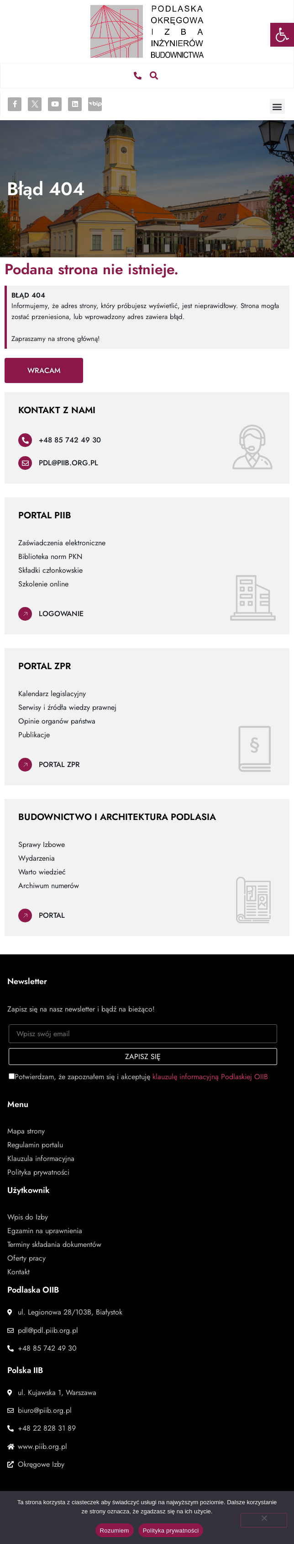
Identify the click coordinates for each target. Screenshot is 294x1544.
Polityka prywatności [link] (38, 1172)
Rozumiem (114, 1530)
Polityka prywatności (171, 1530)
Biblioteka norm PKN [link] (50, 556)
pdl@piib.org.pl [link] (68, 463)
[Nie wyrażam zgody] (264, 1520)
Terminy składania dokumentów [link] (54, 1244)
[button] (154, 75)
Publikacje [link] (34, 735)
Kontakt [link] (18, 1272)
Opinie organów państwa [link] (56, 721)
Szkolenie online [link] (43, 584)
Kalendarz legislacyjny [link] (52, 693)
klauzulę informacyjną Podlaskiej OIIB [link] (210, 1076)
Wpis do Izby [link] (27, 1217)
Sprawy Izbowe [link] (41, 844)
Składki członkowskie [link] (50, 570)
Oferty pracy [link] (26, 1258)
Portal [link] (52, 915)
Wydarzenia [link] (36, 858)
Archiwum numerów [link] (48, 885)
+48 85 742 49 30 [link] (70, 440)
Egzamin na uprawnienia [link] (44, 1230)
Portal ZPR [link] (59, 764)
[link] (282, 35)
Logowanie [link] (61, 613)
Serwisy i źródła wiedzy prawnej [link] (67, 707)
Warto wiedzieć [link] (42, 872)
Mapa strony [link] (26, 1131)
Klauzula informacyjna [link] (40, 1158)
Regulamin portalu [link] (35, 1145)
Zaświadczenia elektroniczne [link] (61, 543)
